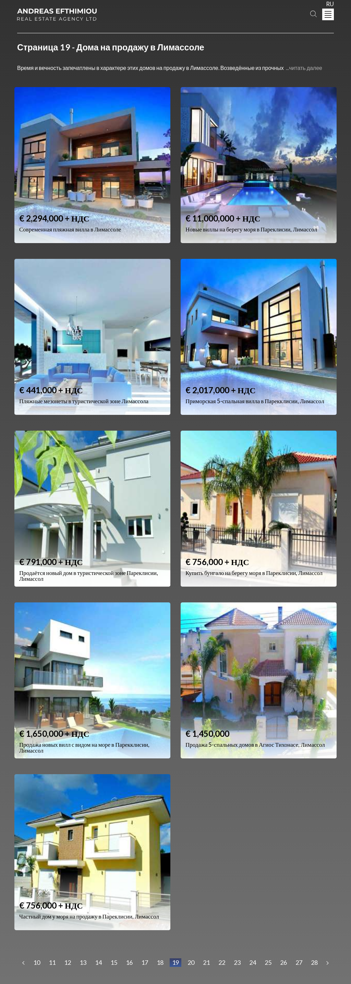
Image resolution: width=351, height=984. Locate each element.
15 (113, 962)
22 (221, 962)
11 (52, 962)
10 (36, 962)
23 (237, 962)
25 (268, 962)
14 (98, 962)
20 (190, 962)
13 (83, 962)
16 (129, 962)
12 (67, 962)
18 (160, 962)
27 (298, 962)
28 (314, 962)
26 (283, 962)
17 (144, 962)
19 (175, 962)
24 (252, 962)
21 (206, 962)
